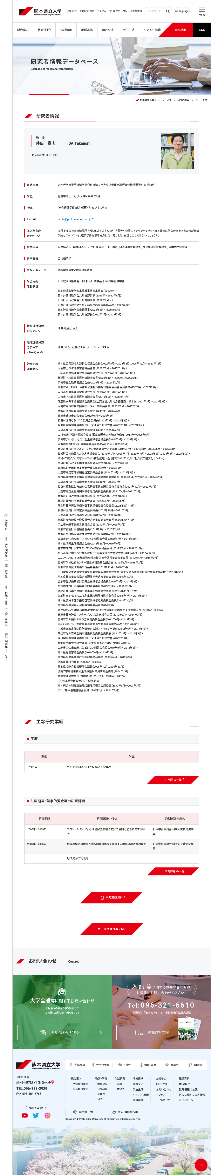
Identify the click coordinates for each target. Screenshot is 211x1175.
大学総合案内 (80, 1084)
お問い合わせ (87, 11)
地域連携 (138, 1078)
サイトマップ (163, 1100)
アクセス (101, 11)
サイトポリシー (187, 1100)
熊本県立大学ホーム (150, 100)
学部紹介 (102, 1089)
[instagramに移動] (47, 1115)
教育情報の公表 (188, 1089)
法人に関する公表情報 (192, 1094)
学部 (119, 1084)
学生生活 (138, 1089)
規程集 (183, 1084)
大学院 (101, 1094)
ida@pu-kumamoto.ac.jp (76, 219)
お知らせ (72, 11)
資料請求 (138, 1100)
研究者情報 (135, 11)
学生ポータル (118, 11)
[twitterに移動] (36, 1115)
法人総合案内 (80, 1089)
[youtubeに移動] (25, 1115)
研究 (169, 100)
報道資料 (184, 1078)
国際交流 (138, 1084)
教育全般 (102, 1084)
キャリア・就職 (141, 1094)
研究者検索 (183, 100)
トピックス (161, 1084)
